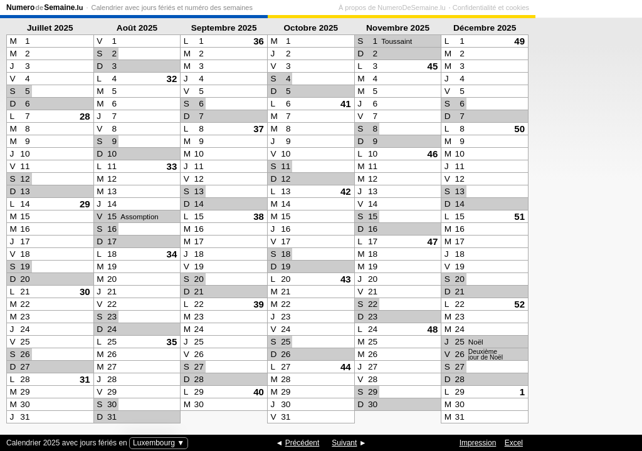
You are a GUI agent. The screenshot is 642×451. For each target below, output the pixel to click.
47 (433, 241)
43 (345, 279)
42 (345, 191)
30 (85, 291)
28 (85, 116)
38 (258, 216)
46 (433, 153)
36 (258, 41)
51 (519, 216)
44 (345, 366)
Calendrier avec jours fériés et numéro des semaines (172, 7)
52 (519, 304)
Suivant (344, 442)
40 (258, 391)
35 (172, 341)
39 (258, 304)
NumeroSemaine (44, 7)
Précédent (302, 442)
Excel (514, 442)
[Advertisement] (585, 223)
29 (85, 204)
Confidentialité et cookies (597, 7)
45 (433, 66)
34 (172, 254)
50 (519, 128)
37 (258, 128)
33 (172, 166)
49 (519, 41)
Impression (478, 442)
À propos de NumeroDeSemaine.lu (498, 7)
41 (345, 103)
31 (85, 379)
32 (172, 78)
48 (433, 329)
